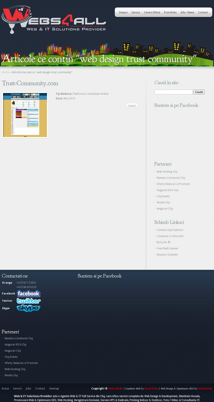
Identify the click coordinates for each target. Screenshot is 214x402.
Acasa (5, 388)
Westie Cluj (163, 202)
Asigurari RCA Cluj (167, 190)
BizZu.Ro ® (163, 242)
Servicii (135, 12)
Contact (203, 12)
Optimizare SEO (185, 388)
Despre (123, 12)
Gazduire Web (133, 388)
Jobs (28, 388)
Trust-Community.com (30, 83)
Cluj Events (163, 196)
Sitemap (54, 388)
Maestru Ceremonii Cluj (171, 177)
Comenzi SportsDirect (170, 230)
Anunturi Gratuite (167, 254)
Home (5, 72)
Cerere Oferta (152, 12)
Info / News (187, 12)
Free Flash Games (167, 248)
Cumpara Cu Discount (170, 236)
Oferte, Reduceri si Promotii (173, 184)
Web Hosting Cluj (167, 171)
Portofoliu (170, 12)
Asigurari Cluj (165, 208)
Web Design (167, 388)
